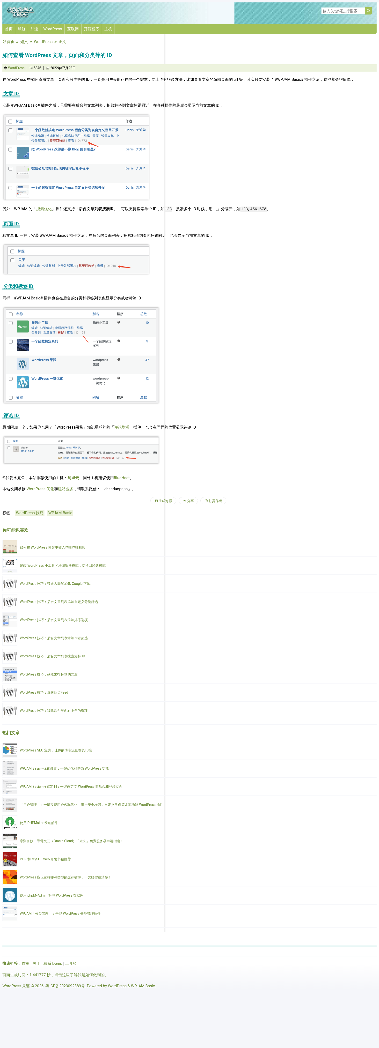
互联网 (73, 29)
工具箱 (71, 963)
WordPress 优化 (40, 489)
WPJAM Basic (60, 513)
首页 (9, 29)
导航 (21, 29)
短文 (24, 41)
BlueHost (122, 478)
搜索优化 (44, 209)
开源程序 (91, 29)
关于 (36, 963)
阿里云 (73, 478)
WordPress (52, 29)
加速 (34, 29)
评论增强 (122, 427)
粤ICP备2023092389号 (65, 986)
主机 (108, 29)
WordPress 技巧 (30, 513)
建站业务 (65, 489)
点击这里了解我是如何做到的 (79, 975)
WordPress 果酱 (16, 986)
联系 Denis (53, 963)
